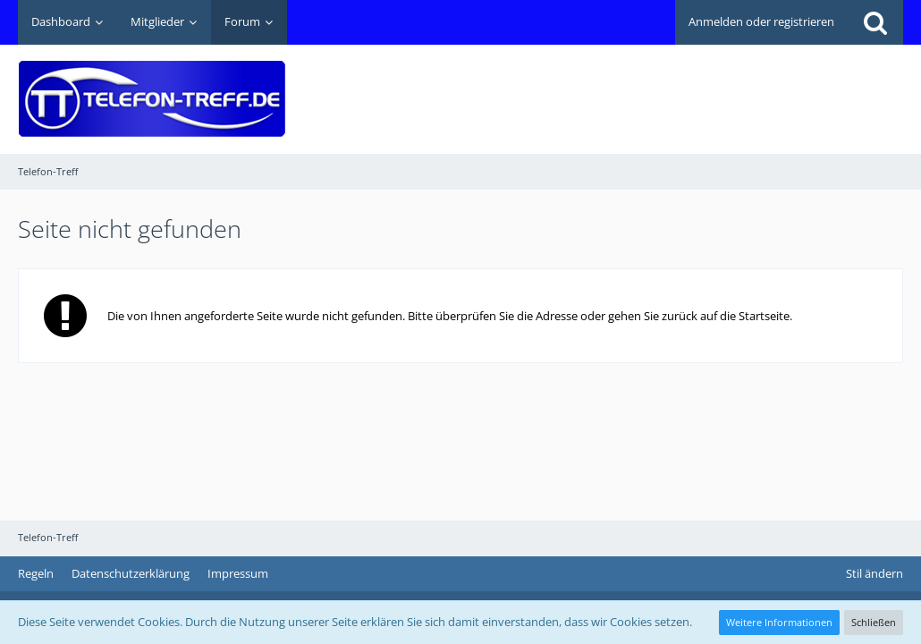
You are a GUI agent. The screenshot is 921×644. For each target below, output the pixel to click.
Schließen (873, 622)
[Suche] (875, 22)
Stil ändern (874, 573)
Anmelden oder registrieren (761, 21)
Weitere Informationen (779, 622)
